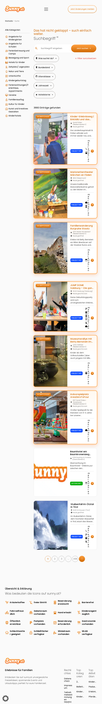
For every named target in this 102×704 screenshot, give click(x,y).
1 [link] (44, 532)
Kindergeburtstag (15, 95)
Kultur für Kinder (13, 127)
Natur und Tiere (13, 83)
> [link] (78, 532)
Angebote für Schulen (15, 45)
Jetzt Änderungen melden (82, 9)
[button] (5, 698)
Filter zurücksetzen (86, 58)
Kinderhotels (15, 142)
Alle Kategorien (12, 29)
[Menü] (46, 9)
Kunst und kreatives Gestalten (14, 135)
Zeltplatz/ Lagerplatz (14, 76)
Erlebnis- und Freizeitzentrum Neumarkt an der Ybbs (93, 665)
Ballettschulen (80, 660)
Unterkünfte (15, 89)
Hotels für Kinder (13, 69)
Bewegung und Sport (14, 62)
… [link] (64, 532)
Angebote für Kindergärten (15, 38)
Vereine (12, 113)
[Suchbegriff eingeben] (50, 48)
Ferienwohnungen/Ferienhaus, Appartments (16, 105)
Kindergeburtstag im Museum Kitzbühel (92, 655)
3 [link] (58, 532)
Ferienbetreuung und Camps (15, 53)
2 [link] (51, 532)
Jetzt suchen (84, 48)
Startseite (9, 21)
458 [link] (72, 532)
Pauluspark (92, 660)
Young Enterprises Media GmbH (32, 689)
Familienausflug (16, 120)
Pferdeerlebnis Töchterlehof (93, 670)
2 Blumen (80, 655)
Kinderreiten (80, 665)
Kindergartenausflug (80, 670)
